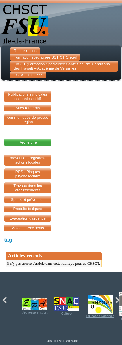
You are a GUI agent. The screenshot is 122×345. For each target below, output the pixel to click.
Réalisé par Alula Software (60, 340)
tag (8, 240)
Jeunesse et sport (34, 306)
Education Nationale (100, 306)
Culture (66, 306)
